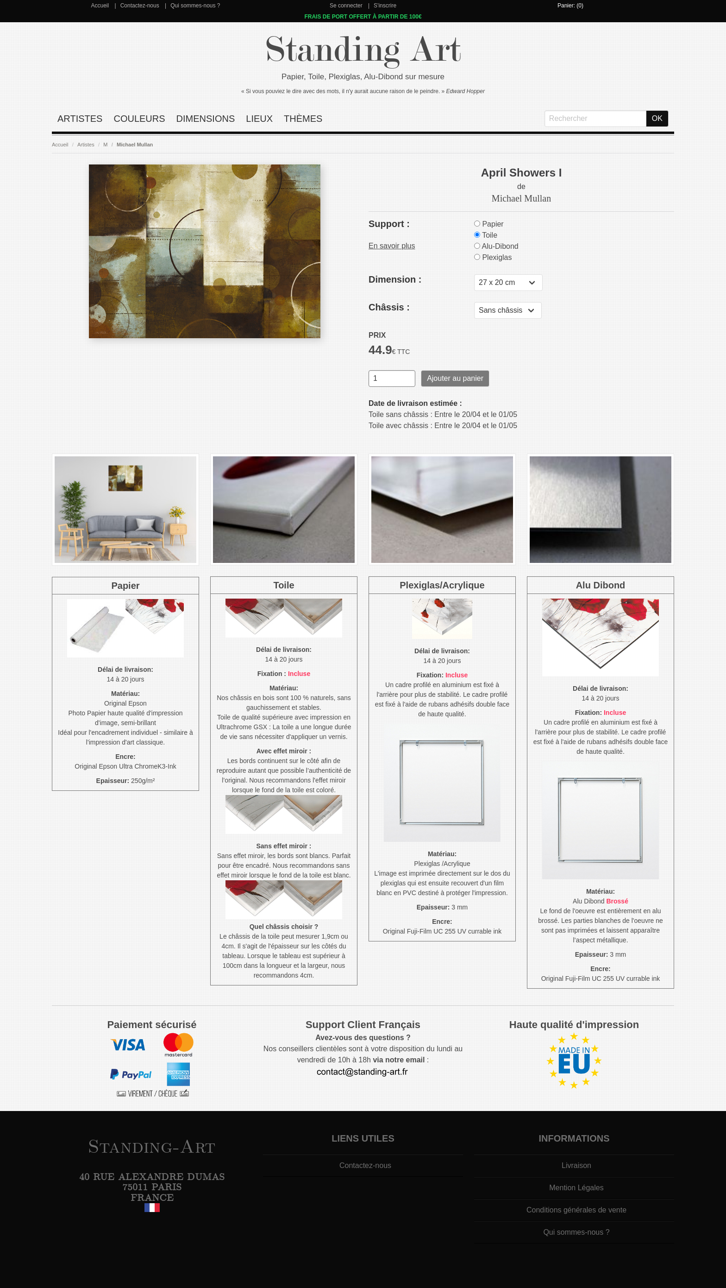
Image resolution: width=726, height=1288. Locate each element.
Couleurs (139, 119)
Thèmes (303, 119)
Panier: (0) (570, 5)
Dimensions (205, 119)
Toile (485, 235)
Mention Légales (576, 1188)
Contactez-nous (139, 5)
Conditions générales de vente (576, 1210)
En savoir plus (392, 246)
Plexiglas (493, 257)
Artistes (79, 119)
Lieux (259, 119)
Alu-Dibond (496, 246)
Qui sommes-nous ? (195, 5)
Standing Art (363, 50)
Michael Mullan (135, 144)
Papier (489, 224)
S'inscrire (385, 5)
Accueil (100, 5)
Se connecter (346, 5)
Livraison (576, 1165)
